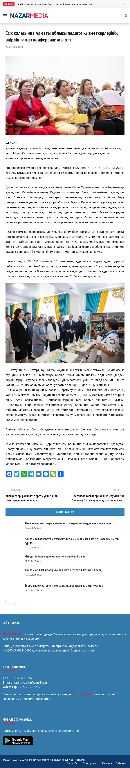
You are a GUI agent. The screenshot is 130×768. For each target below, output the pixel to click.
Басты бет (73, 763)
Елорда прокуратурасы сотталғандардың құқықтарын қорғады (64, 585)
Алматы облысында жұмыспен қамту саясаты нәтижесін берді (63, 570)
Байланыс (121, 763)
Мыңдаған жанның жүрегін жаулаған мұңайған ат (55, 556)
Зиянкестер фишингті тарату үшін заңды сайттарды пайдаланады (32, 498)
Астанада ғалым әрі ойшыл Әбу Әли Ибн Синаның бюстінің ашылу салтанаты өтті (98, 498)
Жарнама (106, 763)
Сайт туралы (90, 763)
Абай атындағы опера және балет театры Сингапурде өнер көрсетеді (55, 4)
